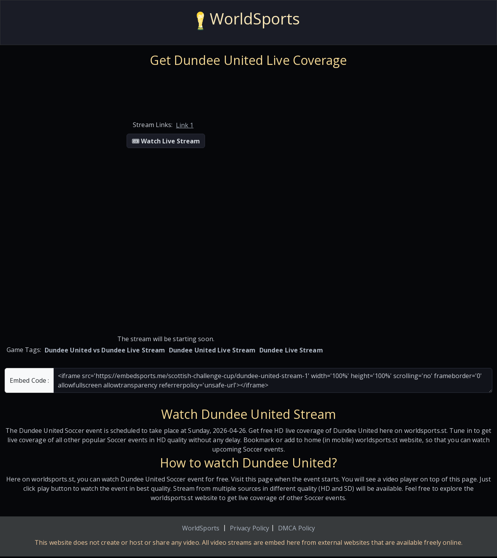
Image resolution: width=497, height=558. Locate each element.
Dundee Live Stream (291, 350)
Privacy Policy (249, 528)
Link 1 (184, 125)
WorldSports (200, 528)
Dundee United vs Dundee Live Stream (105, 350)
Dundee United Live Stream (212, 350)
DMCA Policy (296, 528)
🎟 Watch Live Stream (166, 141)
